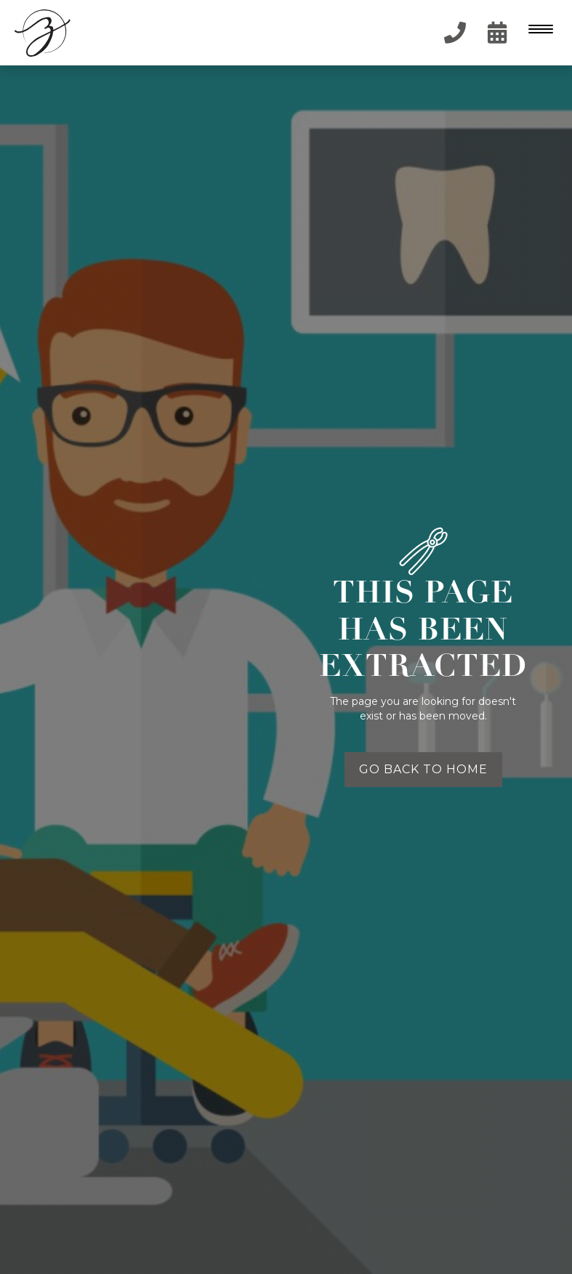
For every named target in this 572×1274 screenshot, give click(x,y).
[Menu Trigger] (537, 29)
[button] (539, 33)
